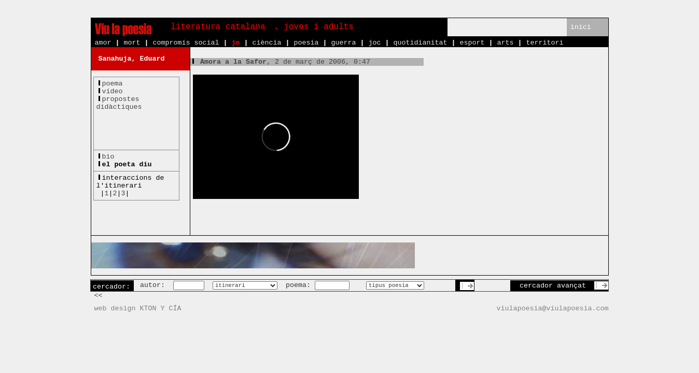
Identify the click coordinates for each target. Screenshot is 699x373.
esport (471, 43)
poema (112, 84)
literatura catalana (218, 27)
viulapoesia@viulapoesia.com (553, 308)
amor (103, 43)
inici (580, 27)
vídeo (112, 91)
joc (374, 43)
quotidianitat (420, 43)
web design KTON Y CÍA (137, 308)
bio (108, 157)
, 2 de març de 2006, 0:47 (280, 62)
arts (505, 43)
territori (544, 43)
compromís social (186, 43)
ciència (266, 43)
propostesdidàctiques (119, 103)
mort (132, 43)
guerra (343, 43)
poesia (305, 43)
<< (98, 295)
